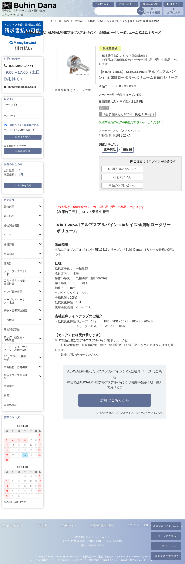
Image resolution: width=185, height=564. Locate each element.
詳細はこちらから (114, 400)
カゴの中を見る (22, 185)
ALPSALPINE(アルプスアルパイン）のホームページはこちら (129, 412)
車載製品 (9, 386)
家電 (6, 395)
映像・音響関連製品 (16, 310)
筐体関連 (9, 253)
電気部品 (9, 206)
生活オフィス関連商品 (16, 377)
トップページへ (166, 546)
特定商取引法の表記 (102, 525)
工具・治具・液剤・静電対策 (16, 282)
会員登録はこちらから (166, 526)
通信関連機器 (12, 225)
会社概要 (42, 525)
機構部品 (9, 244)
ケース (8, 234)
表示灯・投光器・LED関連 (14, 339)
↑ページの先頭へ (166, 536)
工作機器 (9, 319)
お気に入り (173, 11)
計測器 (8, 263)
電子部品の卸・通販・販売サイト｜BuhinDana (106, 556)
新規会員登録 (151, 3)
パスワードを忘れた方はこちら (21, 130)
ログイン (173, 3)
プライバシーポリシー (140, 525)
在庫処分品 (10, 404)
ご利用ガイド (103, 3)
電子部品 (9, 216)
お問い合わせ (127, 3)
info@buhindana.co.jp (22, 86)
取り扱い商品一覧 (12, 525)
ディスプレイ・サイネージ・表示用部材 (16, 348)
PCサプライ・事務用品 (15, 358)
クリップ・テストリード (16, 273)
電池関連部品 (12, 329)
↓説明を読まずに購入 (166, 556)
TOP (51, 20)
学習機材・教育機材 (16, 367)
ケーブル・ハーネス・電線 (14, 301)
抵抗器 (79, 20)
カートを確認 (152, 11)
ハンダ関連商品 (13, 291)
